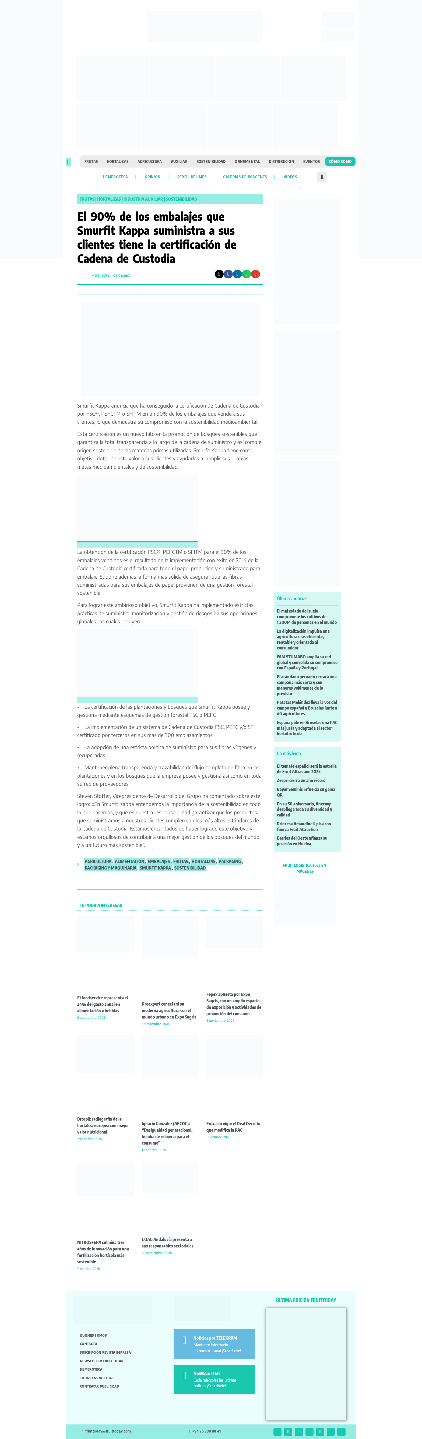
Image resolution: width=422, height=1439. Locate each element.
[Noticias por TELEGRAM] (184, 1340)
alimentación (129, 861)
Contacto (88, 1343)
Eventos (311, 161)
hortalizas (203, 861)
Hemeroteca (115, 176)
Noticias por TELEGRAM (215, 1338)
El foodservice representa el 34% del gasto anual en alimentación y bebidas (102, 1004)
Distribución (281, 161)
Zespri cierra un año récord (301, 780)
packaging (230, 861)
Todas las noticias (97, 1378)
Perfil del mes (191, 176)
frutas (180, 861)
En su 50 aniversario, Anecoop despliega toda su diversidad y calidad (304, 809)
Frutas (91, 161)
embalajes (159, 861)
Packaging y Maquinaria (110, 868)
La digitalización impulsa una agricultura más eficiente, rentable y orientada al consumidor (303, 639)
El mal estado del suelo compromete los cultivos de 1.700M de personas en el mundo (307, 616)
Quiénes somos (93, 1335)
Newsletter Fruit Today (102, 1361)
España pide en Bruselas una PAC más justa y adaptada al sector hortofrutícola (307, 728)
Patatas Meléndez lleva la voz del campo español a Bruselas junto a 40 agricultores (307, 708)
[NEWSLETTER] (184, 1375)
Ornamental (247, 161)
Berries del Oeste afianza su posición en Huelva (302, 840)
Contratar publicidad (99, 1386)
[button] (68, 162)
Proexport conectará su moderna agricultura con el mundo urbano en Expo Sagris (169, 1010)
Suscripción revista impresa (105, 1352)
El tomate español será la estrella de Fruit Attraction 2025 (307, 768)
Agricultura (150, 161)
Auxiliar (179, 161)
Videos (290, 176)
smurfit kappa (155, 868)
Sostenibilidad (211, 161)
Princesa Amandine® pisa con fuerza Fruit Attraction (304, 826)
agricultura (98, 861)
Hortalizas (117, 161)
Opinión (153, 176)
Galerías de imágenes (245, 176)
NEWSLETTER (207, 1373)
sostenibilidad (190, 868)
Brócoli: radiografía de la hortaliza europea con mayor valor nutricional (103, 1125)
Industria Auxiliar (143, 199)
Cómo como (340, 161)
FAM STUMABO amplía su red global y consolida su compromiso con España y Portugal (307, 662)
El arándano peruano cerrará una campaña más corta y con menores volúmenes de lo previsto (307, 685)
